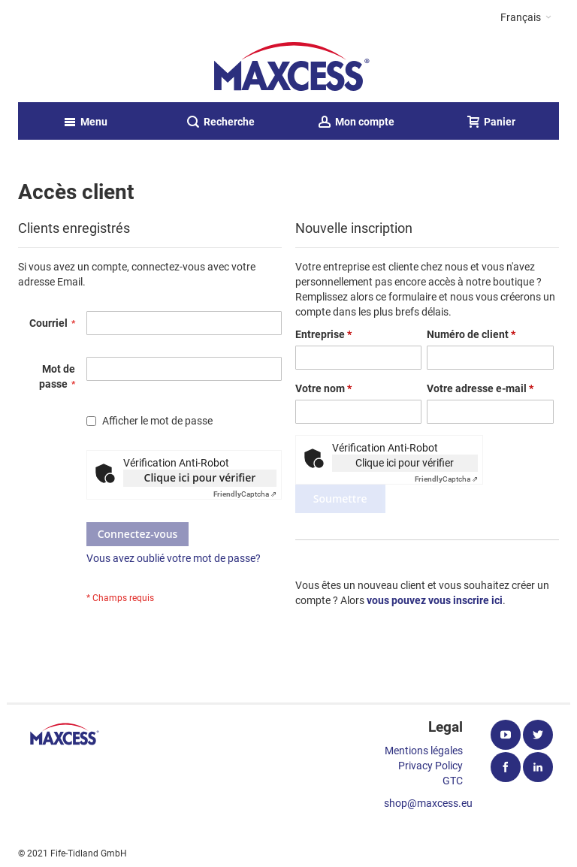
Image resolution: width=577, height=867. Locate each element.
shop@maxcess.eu (428, 803)
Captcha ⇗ (244, 494)
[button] (526, 17)
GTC (453, 781)
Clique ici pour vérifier (200, 477)
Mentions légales (424, 751)
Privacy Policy (430, 766)
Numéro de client (471, 334)
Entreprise (323, 334)
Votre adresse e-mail (480, 388)
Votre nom (323, 388)
